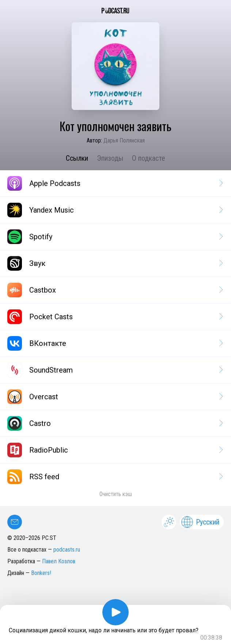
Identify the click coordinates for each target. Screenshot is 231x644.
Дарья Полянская (124, 140)
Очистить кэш (115, 494)
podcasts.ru (66, 549)
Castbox (114, 290)
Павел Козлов (58, 561)
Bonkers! (41, 572)
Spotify (114, 236)
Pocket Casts (114, 316)
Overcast (114, 396)
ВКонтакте (114, 343)
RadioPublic (114, 450)
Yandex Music (114, 210)
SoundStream (114, 370)
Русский (200, 522)
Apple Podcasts (114, 183)
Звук (114, 263)
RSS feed (114, 476)
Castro (114, 423)
